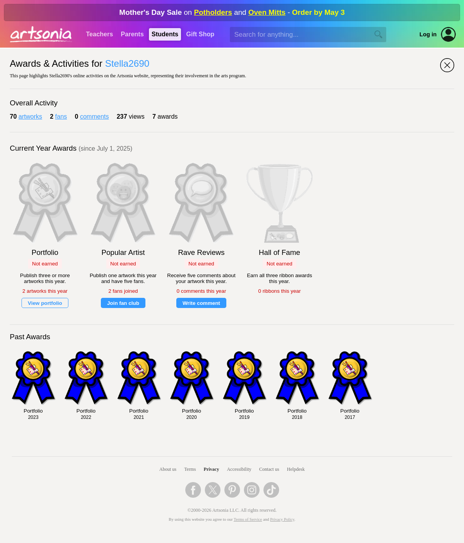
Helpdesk (296, 469)
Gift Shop (200, 34)
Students (165, 34)
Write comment (201, 303)
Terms (190, 469)
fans (61, 116)
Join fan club (123, 303)
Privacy (211, 469)
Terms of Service (248, 519)
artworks (30, 116)
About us (168, 469)
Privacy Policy (282, 519)
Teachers (99, 34)
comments (94, 116)
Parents (132, 34)
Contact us (269, 469)
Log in (428, 34)
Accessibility (239, 469)
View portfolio (45, 303)
